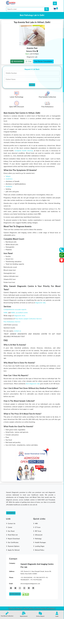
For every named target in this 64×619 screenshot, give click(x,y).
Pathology (38, 538)
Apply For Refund (14, 550)
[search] (46, 9)
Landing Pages (39, 546)
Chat (28, 61)
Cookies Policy (40, 608)
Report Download (14, 538)
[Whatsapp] (61, 256)
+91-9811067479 (39, 577)
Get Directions (15, 593)
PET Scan (38, 531)
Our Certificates (13, 542)
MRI (36, 523)
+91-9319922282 (36, 579)
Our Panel (11, 531)
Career (10, 527)
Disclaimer (51, 608)
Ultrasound (38, 535)
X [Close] (47, 450)
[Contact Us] (61, 250)
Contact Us (10, 512)
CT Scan (38, 527)
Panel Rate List (13, 535)
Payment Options (13, 546)
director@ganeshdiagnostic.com (30, 583)
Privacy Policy (28, 608)
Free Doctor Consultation (43, 61)
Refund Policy (39, 550)
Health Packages (40, 542)
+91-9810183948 (27, 577)
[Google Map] (62, 261)
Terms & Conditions (15, 608)
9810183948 (17, 61)
